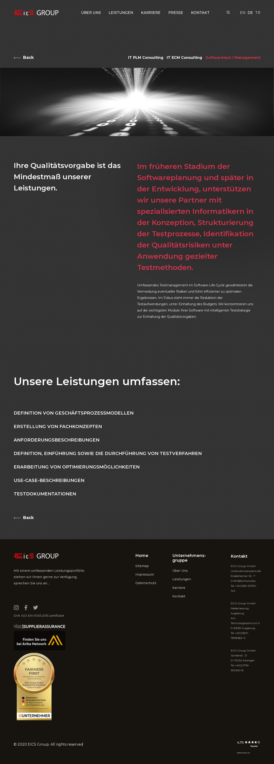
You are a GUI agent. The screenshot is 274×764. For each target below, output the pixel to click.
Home (141, 555)
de (250, 13)
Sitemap (142, 566)
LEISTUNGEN (121, 13)
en (242, 13)
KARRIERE (150, 13)
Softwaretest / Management (233, 57)
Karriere (178, 588)
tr (257, 13)
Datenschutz (145, 583)
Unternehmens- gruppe (189, 558)
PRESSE (175, 13)
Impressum (144, 574)
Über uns (91, 13)
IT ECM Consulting (184, 57)
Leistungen (181, 579)
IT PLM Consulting (145, 57)
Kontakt (178, 596)
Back (28, 57)
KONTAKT (200, 13)
